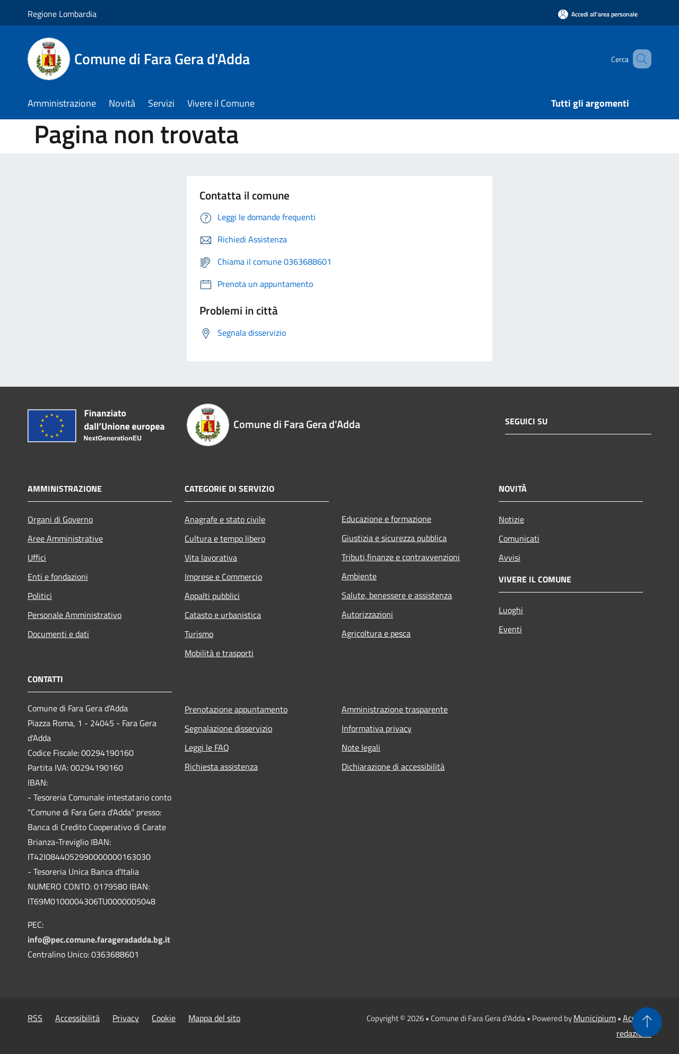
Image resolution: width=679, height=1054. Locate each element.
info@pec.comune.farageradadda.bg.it (99, 939)
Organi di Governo (60, 519)
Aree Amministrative (65, 538)
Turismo (199, 634)
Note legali (361, 747)
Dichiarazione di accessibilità (393, 766)
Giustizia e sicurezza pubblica (394, 538)
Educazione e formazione (386, 518)
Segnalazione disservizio (228, 728)
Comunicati (519, 538)
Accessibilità (77, 1018)
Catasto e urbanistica (223, 614)
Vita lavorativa (211, 557)
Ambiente (359, 576)
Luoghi (511, 610)
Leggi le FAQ (207, 747)
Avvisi (509, 557)
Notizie (511, 519)
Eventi (510, 629)
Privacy (125, 1018)
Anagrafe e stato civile (225, 519)
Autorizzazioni (367, 614)
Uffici (37, 557)
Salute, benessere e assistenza (397, 595)
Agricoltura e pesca (376, 633)
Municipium (594, 1018)
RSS (35, 1018)
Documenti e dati (58, 634)
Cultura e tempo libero (225, 538)
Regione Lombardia (62, 13)
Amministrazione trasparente (395, 709)
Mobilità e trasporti (219, 653)
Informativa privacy (377, 728)
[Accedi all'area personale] (597, 14)
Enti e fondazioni (58, 576)
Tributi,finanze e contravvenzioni (401, 557)
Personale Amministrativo (74, 614)
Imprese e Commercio (223, 576)
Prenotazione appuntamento (236, 709)
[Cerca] (638, 59)
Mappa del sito (214, 1018)
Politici (40, 595)
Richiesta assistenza (221, 766)
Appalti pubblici (212, 595)
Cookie (164, 1018)
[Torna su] (647, 1022)
